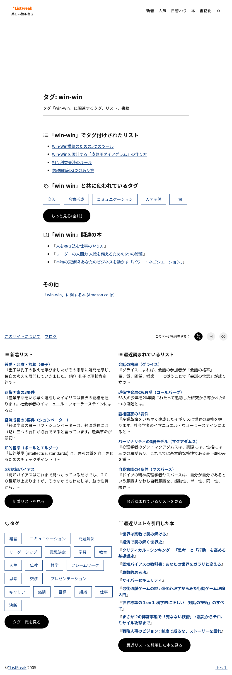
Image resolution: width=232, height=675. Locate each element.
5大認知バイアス (20, 469)
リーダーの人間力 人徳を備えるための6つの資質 (99, 254)
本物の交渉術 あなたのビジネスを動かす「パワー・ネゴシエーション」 (119, 262)
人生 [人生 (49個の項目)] (13, 565)
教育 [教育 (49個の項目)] (103, 552)
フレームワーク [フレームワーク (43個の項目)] (85, 565)
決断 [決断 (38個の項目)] (13, 605)
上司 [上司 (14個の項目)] (178, 199)
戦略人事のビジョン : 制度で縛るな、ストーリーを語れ (171, 631)
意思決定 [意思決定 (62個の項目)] (58, 552)
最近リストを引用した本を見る (154, 645)
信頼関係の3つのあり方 (73, 170)
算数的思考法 (134, 572)
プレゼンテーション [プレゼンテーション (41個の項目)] (68, 578)
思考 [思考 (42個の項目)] (13, 578)
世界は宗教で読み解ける (144, 534)
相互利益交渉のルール (72, 162)
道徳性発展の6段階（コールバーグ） (151, 392)
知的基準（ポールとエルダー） (32, 447)
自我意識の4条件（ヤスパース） (147, 469)
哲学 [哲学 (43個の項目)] (54, 565)
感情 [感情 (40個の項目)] (42, 592)
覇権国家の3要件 (20, 392)
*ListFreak (22, 8)
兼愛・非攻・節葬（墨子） (28, 364)
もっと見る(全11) (66, 216)
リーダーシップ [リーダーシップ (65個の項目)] (23, 552)
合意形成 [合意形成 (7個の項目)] (76, 199)
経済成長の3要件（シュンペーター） (37, 419)
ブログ (51, 336)
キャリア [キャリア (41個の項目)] (17, 592)
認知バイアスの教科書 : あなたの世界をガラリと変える (171, 564)
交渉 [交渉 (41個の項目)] (52, 199)
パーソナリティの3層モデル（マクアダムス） (159, 441)
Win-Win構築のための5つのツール (83, 146)
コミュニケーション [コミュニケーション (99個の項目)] (115, 199)
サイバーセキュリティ (142, 580)
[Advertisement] (116, 57)
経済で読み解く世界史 (142, 542)
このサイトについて (22, 336)
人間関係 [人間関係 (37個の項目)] (153, 199)
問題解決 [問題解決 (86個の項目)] (86, 538)
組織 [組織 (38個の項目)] (83, 592)
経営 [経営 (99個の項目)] (13, 538)
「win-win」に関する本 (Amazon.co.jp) (79, 294)
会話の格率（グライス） (140, 364)
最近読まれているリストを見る (154, 501)
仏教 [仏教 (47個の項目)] (34, 565)
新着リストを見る (29, 501)
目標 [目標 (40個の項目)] (62, 592)
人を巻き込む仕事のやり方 (80, 246)
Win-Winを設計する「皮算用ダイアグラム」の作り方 (99, 154)
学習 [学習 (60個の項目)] (82, 552)
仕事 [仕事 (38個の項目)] (104, 592)
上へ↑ (221, 667)
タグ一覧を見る (27, 622)
